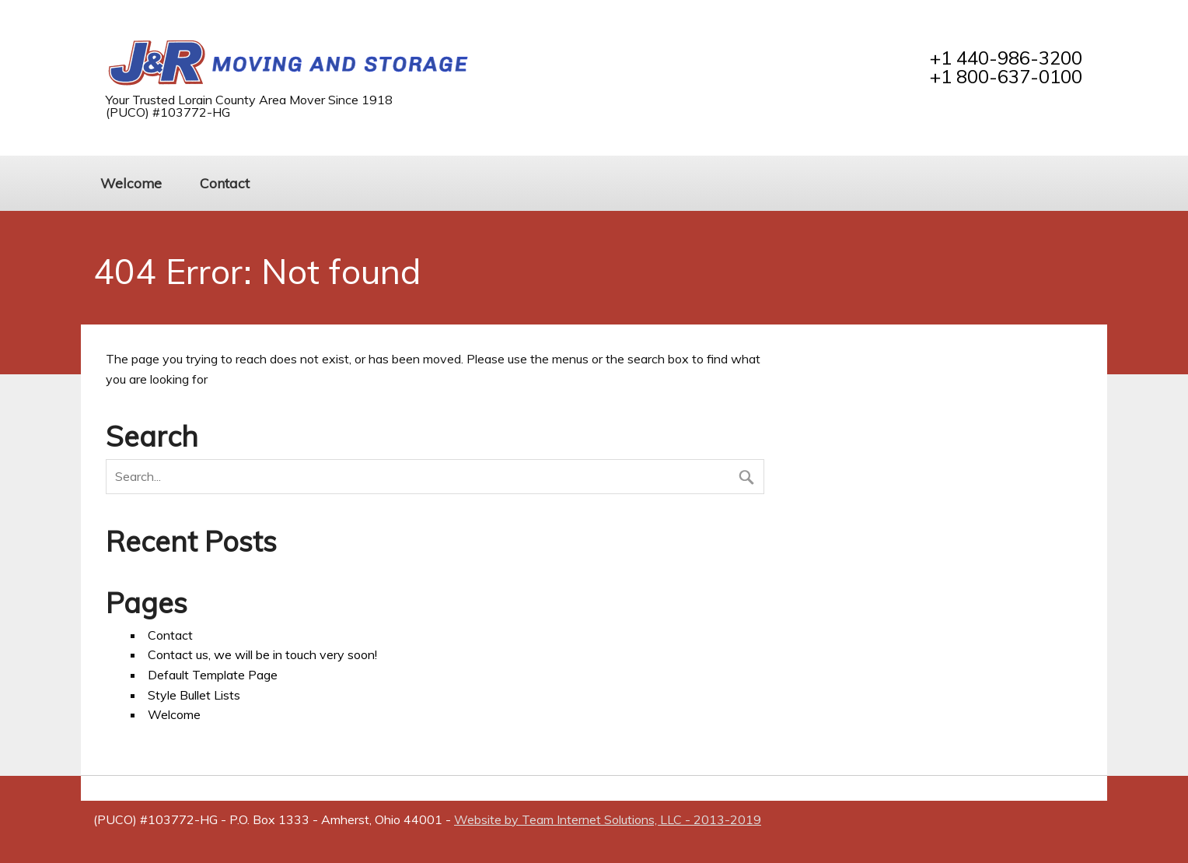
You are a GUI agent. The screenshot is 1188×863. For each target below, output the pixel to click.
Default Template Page (213, 674)
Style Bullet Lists (194, 695)
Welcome (131, 182)
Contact (225, 182)
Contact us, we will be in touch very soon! (262, 654)
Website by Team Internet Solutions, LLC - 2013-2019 (607, 819)
